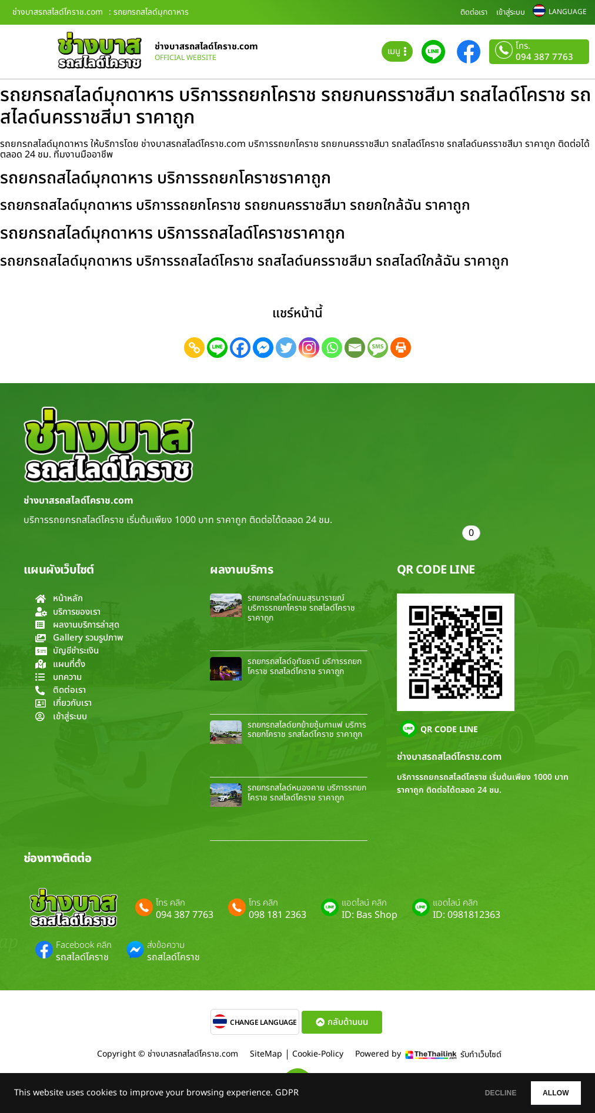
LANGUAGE (568, 11)
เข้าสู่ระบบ (510, 12)
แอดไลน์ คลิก (364, 903)
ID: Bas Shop (369, 915)
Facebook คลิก (84, 945)
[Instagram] (309, 347)
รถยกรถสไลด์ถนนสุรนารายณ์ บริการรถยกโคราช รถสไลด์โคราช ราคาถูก (301, 608)
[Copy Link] (194, 347)
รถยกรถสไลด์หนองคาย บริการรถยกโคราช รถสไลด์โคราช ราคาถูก (307, 793)
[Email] (355, 347)
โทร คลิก (170, 903)
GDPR (287, 1093)
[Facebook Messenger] (263, 347)
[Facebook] (240, 347)
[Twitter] (286, 347)
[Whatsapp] (332, 347)
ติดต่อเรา (473, 12)
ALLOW (547, 1093)
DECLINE (474, 1093)
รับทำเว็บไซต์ (481, 1054)
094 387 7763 (544, 57)
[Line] (217, 347)
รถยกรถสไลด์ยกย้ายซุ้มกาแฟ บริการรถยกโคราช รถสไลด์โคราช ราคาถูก (307, 730)
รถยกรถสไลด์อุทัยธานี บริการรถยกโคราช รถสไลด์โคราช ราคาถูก (305, 666)
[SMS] (377, 347)
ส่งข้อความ (166, 945)
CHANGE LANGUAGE (263, 1022)
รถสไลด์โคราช (82, 957)
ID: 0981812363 (466, 915)
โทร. (523, 46)
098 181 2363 (277, 915)
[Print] (400, 347)
